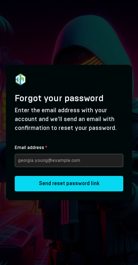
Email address (31, 147)
